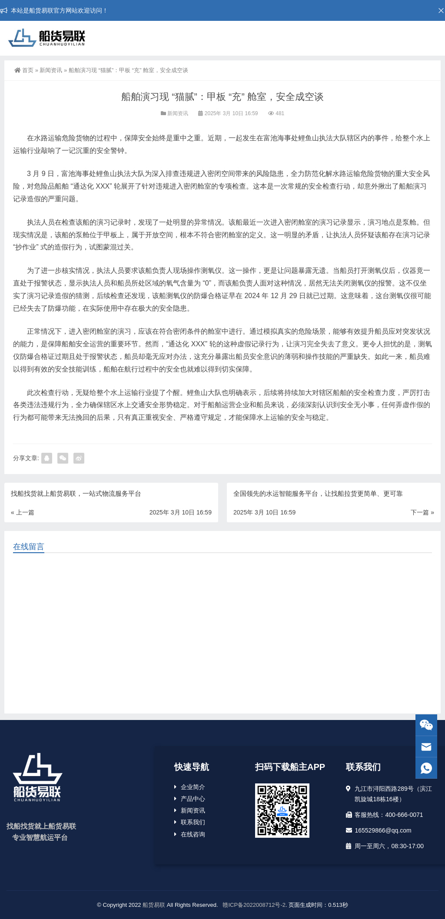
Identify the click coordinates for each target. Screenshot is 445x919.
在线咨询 (193, 834)
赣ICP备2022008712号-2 (253, 905)
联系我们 (193, 822)
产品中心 (193, 798)
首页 (23, 70)
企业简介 (193, 786)
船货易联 (154, 905)
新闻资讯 (51, 70)
